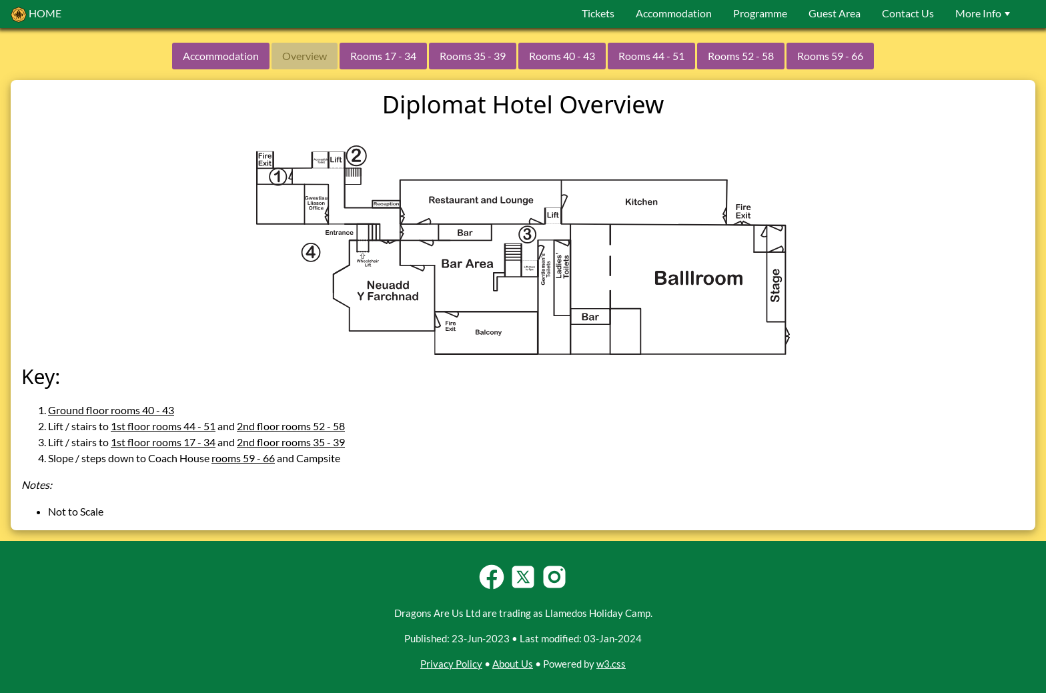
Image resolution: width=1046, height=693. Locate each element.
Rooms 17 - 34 (383, 55)
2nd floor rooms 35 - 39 (291, 442)
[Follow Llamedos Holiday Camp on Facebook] (491, 587)
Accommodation (674, 13)
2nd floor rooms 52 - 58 (291, 426)
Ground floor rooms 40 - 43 (111, 410)
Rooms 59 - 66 (830, 55)
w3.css (611, 664)
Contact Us (908, 13)
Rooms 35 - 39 (473, 55)
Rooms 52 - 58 (741, 55)
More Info (984, 13)
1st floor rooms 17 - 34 (163, 442)
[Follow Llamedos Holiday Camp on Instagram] (554, 587)
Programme (760, 13)
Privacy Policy (451, 664)
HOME (36, 15)
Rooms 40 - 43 (562, 55)
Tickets (598, 13)
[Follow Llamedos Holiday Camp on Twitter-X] (523, 587)
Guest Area (835, 13)
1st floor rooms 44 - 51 (163, 426)
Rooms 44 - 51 (651, 55)
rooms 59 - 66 (243, 458)
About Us (512, 664)
